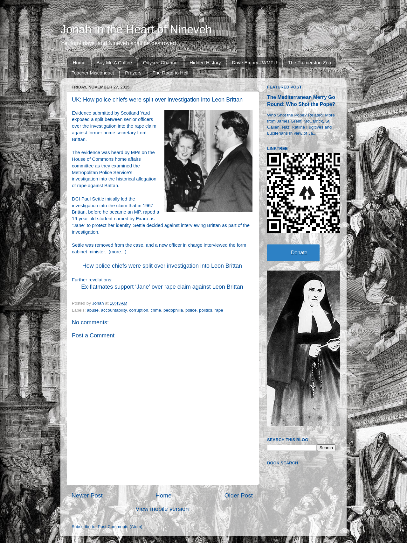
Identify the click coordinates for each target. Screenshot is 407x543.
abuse (93, 310)
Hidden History (205, 62)
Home (79, 62)
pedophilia (173, 310)
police (191, 310)
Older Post (238, 495)
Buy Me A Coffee (114, 62)
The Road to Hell (171, 72)
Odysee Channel (161, 62)
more (115, 251)
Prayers (133, 72)
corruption (138, 310)
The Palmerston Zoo (309, 62)
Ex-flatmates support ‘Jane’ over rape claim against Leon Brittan (162, 287)
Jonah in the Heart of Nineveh (136, 29)
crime (155, 310)
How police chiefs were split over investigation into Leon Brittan (162, 266)
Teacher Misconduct (93, 72)
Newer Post (87, 495)
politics (205, 310)
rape (219, 310)
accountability (114, 310)
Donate (299, 252)
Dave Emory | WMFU (254, 62)
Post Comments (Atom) (120, 526)
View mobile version (162, 508)
